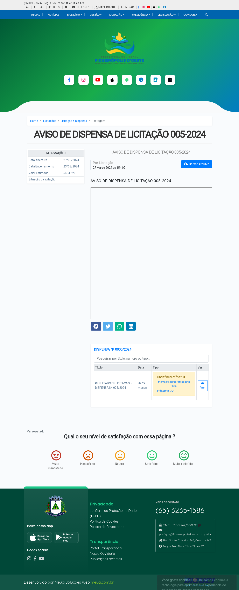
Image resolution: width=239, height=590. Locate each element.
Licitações (49, 120)
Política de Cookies (104, 521)
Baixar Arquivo (196, 164)
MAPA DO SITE (105, 7)
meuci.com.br (102, 582)
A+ (42, 7)
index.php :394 (166, 390)
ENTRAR (127, 7)
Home (34, 120)
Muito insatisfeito (55, 460)
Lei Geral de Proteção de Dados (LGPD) (114, 513)
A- (27, 7)
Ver (202, 385)
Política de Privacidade (107, 527)
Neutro (120, 457)
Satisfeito (151, 457)
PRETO (54, 7)
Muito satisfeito (183, 457)
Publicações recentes (106, 559)
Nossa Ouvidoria (102, 553)
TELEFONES (81, 7)
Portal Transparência (105, 548)
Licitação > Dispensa (74, 120)
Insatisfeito (87, 457)
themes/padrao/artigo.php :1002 (174, 383)
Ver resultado (35, 431)
